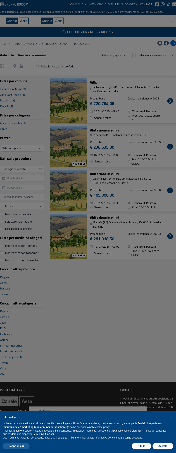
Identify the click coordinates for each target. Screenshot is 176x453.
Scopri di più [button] (16, 446)
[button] (171, 417)
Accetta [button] (162, 446)
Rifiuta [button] (142, 446)
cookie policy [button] (102, 427)
